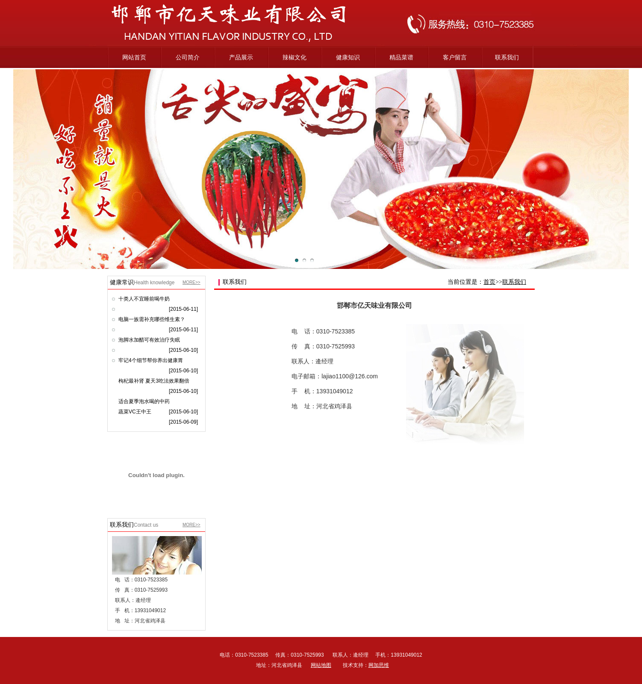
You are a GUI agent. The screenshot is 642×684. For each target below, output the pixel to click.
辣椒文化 (294, 57)
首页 (489, 282)
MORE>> (191, 282)
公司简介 (188, 57)
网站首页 (134, 57)
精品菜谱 (401, 57)
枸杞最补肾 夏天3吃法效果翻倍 (153, 381)
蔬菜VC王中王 (134, 412)
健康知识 (348, 57)
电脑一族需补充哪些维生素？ (151, 319)
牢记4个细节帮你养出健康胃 (150, 360)
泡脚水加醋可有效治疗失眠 (149, 340)
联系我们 (507, 57)
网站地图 (321, 665)
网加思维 (378, 665)
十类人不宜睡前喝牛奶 (144, 299)
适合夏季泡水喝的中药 (144, 401)
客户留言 (455, 57)
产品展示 (241, 57)
